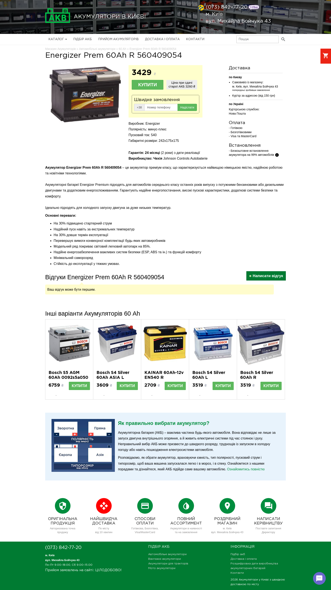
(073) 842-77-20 (226, 7)
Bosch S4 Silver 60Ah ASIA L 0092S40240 (112, 377)
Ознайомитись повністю (246, 469)
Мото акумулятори (161, 568)
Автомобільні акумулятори (167, 554)
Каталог (57, 39)
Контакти (195, 39)
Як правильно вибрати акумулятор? (163, 423)
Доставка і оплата (162, 39)
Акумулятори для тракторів (168, 564)
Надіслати (187, 107)
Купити (147, 84)
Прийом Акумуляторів (118, 39)
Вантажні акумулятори (164, 559)
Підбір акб (82, 39)
